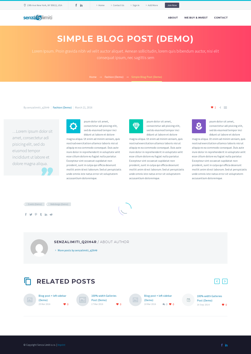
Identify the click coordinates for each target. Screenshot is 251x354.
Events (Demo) (35, 204)
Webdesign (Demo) (59, 204)
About (173, 17)
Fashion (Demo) (62, 107)
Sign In (136, 5)
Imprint (61, 344)
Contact (221, 17)
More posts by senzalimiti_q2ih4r (77, 250)
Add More (153, 5)
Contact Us (118, 5)
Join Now (172, 5)
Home (101, 5)
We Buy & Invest (196, 17)
